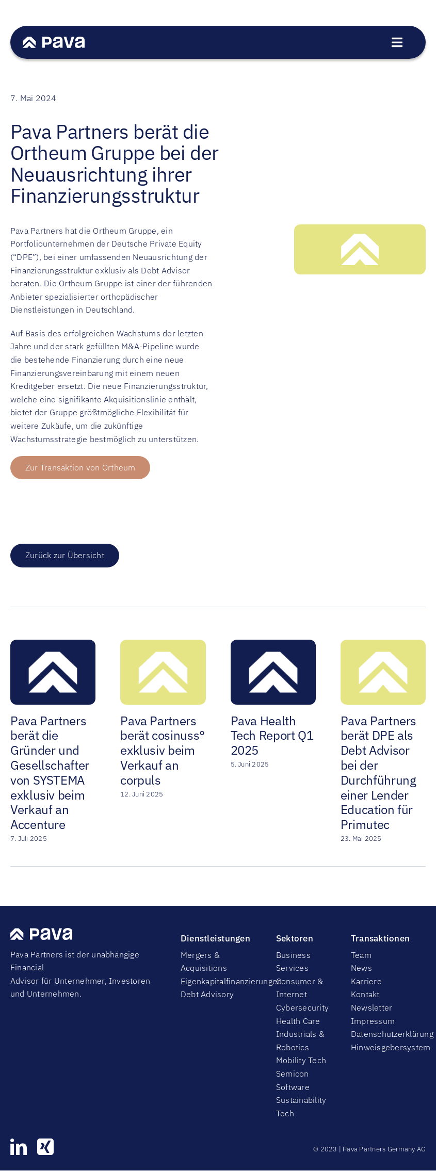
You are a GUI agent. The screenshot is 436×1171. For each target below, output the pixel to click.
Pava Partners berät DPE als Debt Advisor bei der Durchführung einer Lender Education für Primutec (378, 772)
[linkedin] (18, 1147)
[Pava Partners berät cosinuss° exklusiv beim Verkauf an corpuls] (162, 645)
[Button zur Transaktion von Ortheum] (80, 467)
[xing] (45, 1147)
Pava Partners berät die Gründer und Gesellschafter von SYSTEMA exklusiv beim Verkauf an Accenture (49, 772)
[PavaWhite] (54, 41)
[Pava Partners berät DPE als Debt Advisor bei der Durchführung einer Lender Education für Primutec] (383, 645)
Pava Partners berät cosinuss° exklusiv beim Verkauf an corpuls (162, 750)
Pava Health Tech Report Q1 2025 (272, 735)
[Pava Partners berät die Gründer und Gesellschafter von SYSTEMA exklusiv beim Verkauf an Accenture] (52, 645)
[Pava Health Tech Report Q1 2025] (273, 645)
